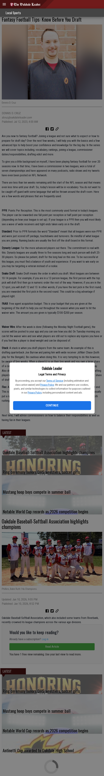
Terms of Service (54, 380)
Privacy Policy (47, 384)
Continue (52, 405)
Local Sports (13, 12)
